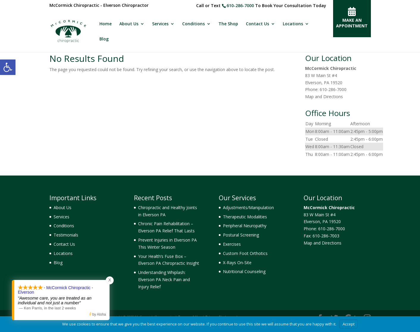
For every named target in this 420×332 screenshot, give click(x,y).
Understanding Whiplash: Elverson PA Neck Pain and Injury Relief (164, 279)
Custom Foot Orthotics (245, 253)
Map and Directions (324, 96)
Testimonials (66, 235)
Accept (349, 324)
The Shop (228, 24)
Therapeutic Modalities (245, 217)
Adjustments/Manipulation (248, 207)
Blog (104, 39)
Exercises (232, 244)
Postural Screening (241, 235)
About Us (128, 24)
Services (160, 24)
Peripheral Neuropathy (244, 225)
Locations (293, 24)
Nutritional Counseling (244, 271)
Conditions (193, 24)
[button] (7, 67)
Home (105, 24)
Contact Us (257, 24)
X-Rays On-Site (237, 262)
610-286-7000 (240, 5)
